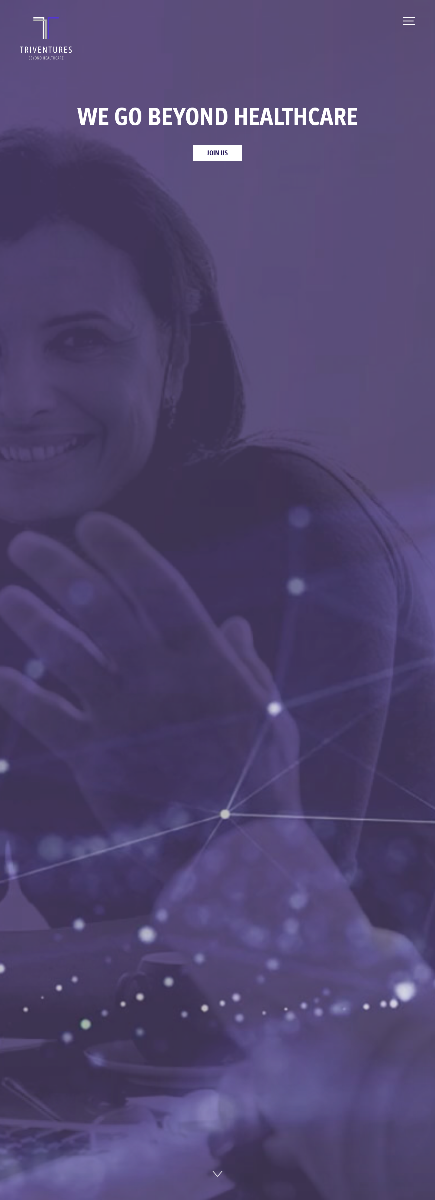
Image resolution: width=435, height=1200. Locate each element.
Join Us (217, 153)
